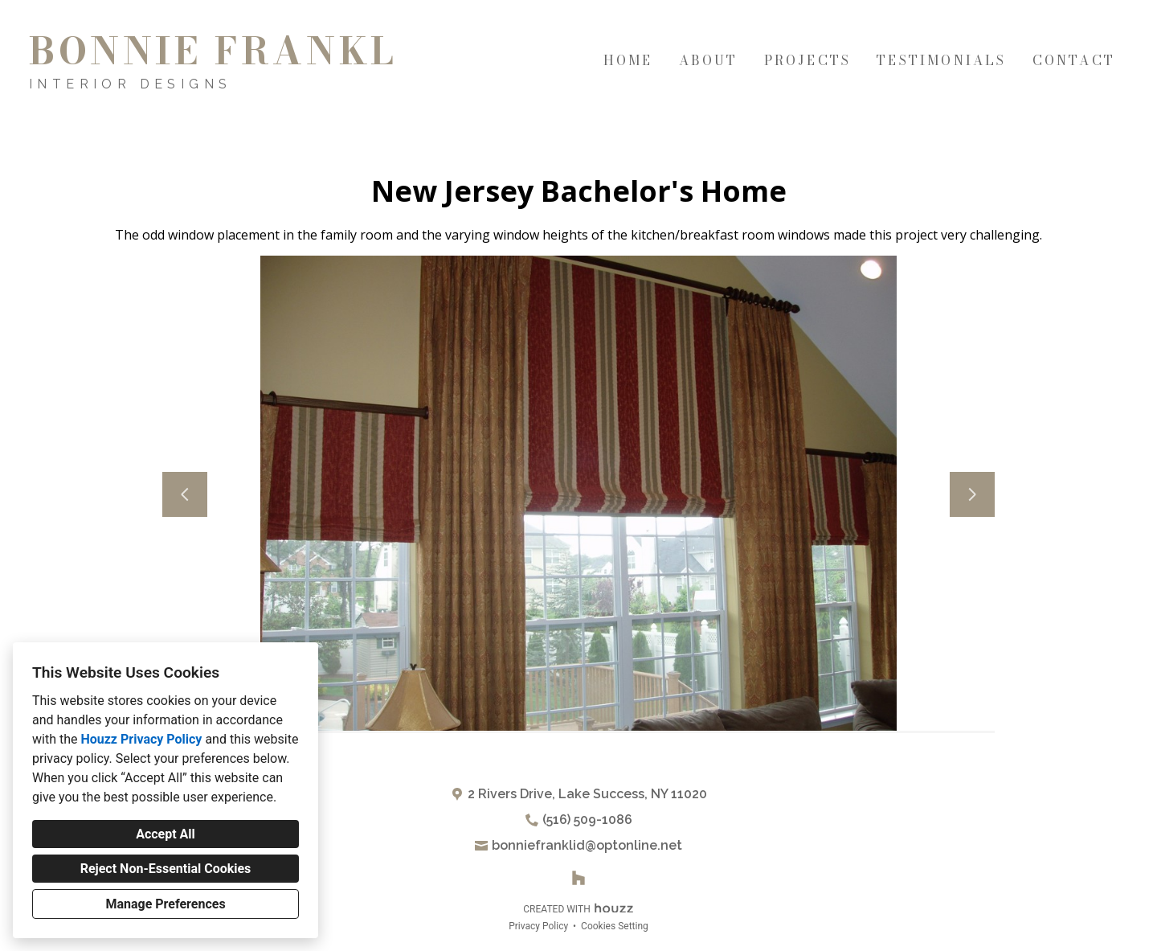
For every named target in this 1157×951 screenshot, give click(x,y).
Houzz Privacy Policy (141, 739)
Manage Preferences (165, 904)
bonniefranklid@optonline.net (587, 845)
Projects (808, 60)
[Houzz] (578, 878)
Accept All (165, 834)
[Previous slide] (184, 494)
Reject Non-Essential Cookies (165, 868)
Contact (1073, 60)
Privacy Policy (538, 926)
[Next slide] (972, 494)
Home (628, 60)
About (708, 60)
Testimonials (941, 60)
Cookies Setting (614, 926)
